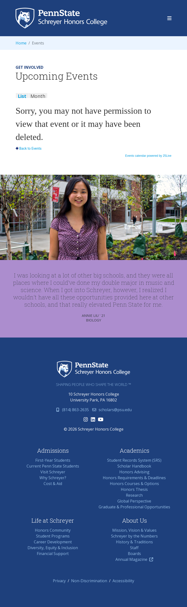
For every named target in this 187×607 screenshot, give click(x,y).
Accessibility (123, 580)
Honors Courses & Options (134, 483)
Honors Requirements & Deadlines (134, 477)
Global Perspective (134, 501)
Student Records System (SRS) (134, 460)
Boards (134, 553)
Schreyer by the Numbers (134, 536)
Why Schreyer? (52, 477)
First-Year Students (52, 460)
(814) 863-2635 (72, 409)
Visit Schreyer (52, 472)
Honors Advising (134, 472)
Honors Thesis (134, 489)
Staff (134, 547)
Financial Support (53, 553)
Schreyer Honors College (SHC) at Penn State (93, 369)
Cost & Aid (53, 483)
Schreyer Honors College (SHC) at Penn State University (61, 18)
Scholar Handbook (134, 466)
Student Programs (53, 536)
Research (134, 495)
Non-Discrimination (89, 580)
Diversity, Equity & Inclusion (53, 547)
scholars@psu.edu (112, 409)
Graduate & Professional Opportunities (134, 507)
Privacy (59, 580)
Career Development (53, 542)
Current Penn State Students (53, 466)
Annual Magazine (134, 559)
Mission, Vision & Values (134, 530)
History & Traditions (134, 542)
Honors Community (53, 530)
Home (21, 43)
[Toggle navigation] (169, 18)
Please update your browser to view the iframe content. (93, 98)
